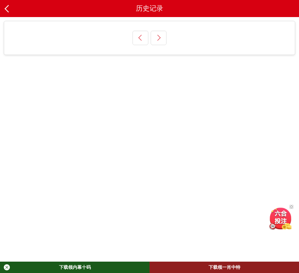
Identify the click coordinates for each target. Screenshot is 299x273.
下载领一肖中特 (224, 267)
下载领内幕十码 (47, 267)
